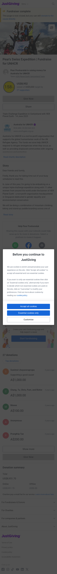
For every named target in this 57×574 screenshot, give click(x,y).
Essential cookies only (28, 313)
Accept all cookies (28, 306)
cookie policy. (22, 295)
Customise (29, 319)
